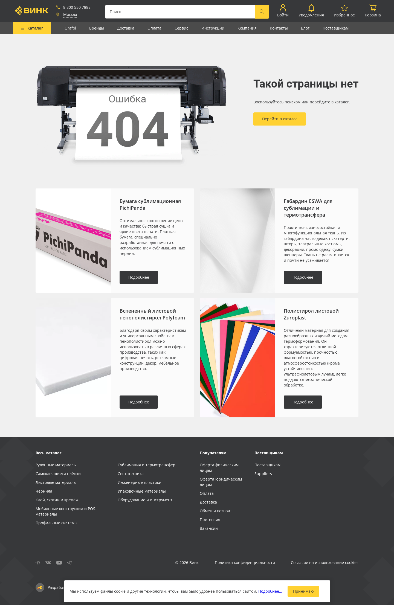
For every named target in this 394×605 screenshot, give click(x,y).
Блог (305, 28)
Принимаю (303, 591)
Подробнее (138, 277)
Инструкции (212, 28)
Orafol (70, 28)
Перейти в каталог (279, 118)
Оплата (154, 28)
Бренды (96, 28)
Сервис (181, 28)
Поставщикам (336, 28)
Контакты (279, 28)
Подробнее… (270, 591)
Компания (247, 28)
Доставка (125, 28)
